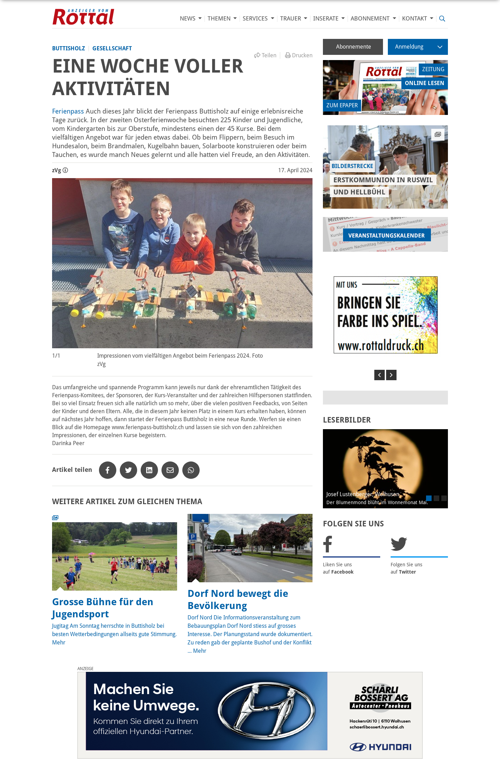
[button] (379, 375)
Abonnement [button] (371, 19)
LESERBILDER (347, 420)
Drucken (298, 55)
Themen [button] (220, 19)
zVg (60, 170)
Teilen (265, 55)
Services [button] (256, 19)
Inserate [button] (326, 19)
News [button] (188, 19)
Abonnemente (353, 46)
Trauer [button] (291, 19)
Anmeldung (418, 46)
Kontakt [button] (415, 19)
